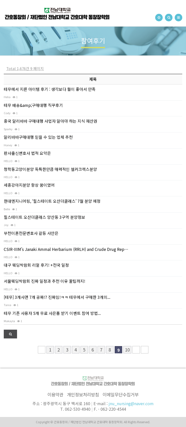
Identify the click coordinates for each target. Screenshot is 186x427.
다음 (136, 349)
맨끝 (144, 349)
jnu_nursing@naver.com (131, 403)
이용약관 (55, 394)
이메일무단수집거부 (121, 394)
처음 (41, 349)
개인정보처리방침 (83, 394)
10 (127, 349)
